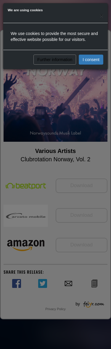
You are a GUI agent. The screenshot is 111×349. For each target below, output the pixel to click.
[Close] (101, 15)
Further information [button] (54, 59)
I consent (91, 59)
